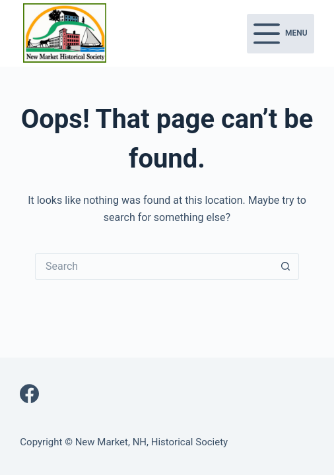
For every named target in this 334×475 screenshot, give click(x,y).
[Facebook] (29, 393)
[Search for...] (154, 266)
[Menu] (280, 33)
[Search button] (286, 266)
